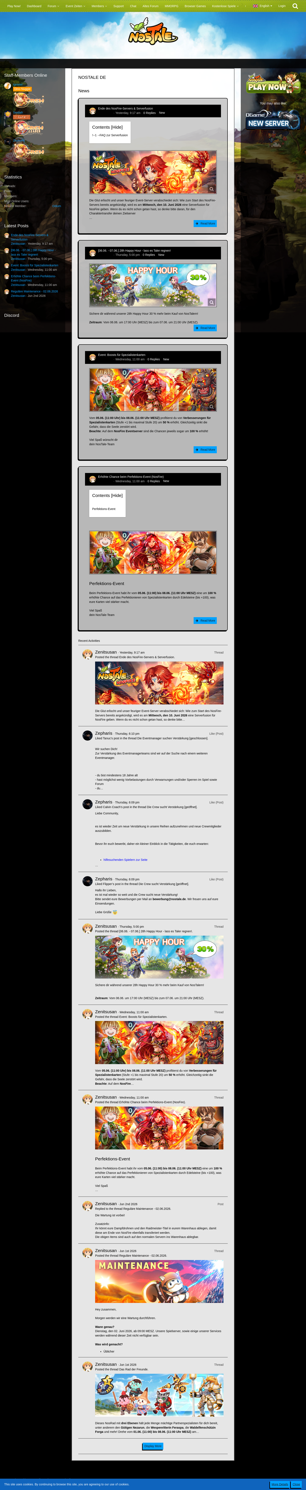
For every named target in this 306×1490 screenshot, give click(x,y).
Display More (153, 1446)
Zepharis (18, 140)
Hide (116, 127)
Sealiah (18, 112)
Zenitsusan (18, 243)
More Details (280, 1484)
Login (282, 6)
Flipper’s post (112, 884)
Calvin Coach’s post (116, 807)
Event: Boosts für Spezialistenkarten (34, 265)
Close (296, 1484)
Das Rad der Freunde (133, 1369)
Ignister (18, 84)
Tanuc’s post (111, 738)
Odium (56, 206)
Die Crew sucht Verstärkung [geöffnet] (172, 807)
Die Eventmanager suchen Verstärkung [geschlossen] (172, 738)
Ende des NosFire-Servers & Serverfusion (125, 108)
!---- (110, 135)
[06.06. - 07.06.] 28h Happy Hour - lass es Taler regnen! (134, 250)
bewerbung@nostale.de (169, 899)
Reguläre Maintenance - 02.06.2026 (34, 291)
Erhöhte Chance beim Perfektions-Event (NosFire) (131, 476)
